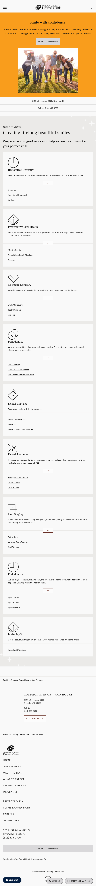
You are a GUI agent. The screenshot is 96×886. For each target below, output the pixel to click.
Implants (12, 424)
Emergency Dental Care (18, 477)
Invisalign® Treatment (17, 650)
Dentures (12, 190)
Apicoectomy (13, 602)
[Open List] (48, 183)
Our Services (12, 766)
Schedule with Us (48, 41)
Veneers (11, 315)
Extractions (13, 537)
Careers (8, 814)
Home (7, 760)
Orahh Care (11, 820)
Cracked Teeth (14, 482)
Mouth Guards (14, 250)
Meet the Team (13, 772)
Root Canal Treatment (17, 195)
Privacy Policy (13, 801)
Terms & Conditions (17, 807)
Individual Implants (16, 419)
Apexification (14, 597)
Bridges (11, 200)
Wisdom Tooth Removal (18, 542)
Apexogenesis (14, 607)
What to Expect (13, 779)
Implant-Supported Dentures (20, 429)
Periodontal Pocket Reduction (21, 374)
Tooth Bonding (14, 310)
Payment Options (15, 785)
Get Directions (34, 718)
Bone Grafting (14, 364)
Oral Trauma (13, 487)
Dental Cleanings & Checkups (20, 255)
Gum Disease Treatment (18, 369)
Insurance (10, 791)
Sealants (11, 260)
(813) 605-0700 (51, 108)
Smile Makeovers (15, 305)
